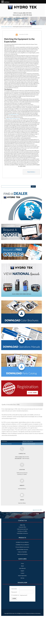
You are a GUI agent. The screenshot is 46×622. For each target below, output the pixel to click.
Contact (22, 573)
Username (14, 588)
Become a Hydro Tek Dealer (29, 443)
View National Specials (6, 443)
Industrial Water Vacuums (22, 549)
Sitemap (22, 578)
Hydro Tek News (8, 26)
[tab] (11, 441)
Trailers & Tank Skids (22, 552)
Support (22, 570)
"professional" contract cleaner (13, 118)
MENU (6, 2)
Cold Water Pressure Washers (22, 544)
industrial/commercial (14, 114)
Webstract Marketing (35, 613)
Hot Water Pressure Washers (22, 542)
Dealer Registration (22, 575)
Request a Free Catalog (28, 441)
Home (2, 26)
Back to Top (36, 510)
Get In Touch (4, 441)
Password (14, 592)
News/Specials (22, 568)
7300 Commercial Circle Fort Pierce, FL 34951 (22, 469)
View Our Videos (22, 498)
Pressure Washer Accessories (22, 547)
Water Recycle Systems (22, 554)
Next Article (31, 172)
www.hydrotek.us (22, 483)
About (22, 566)
